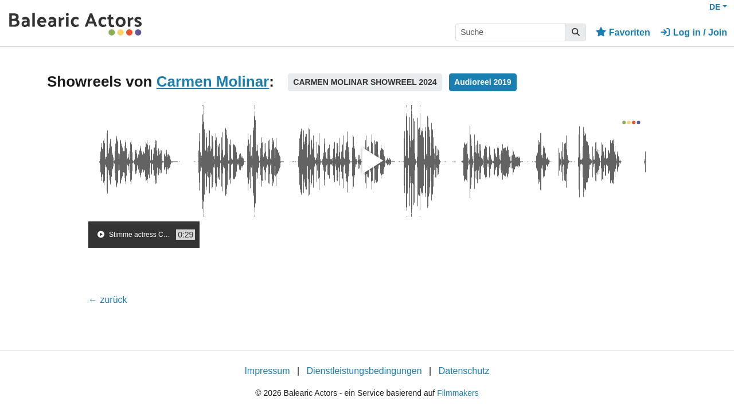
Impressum (267, 371)
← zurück (107, 300)
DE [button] (714, 6)
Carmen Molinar (213, 81)
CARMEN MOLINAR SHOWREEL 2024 (364, 82)
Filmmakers (457, 393)
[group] (144, 234)
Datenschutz (464, 371)
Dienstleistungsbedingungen (364, 371)
